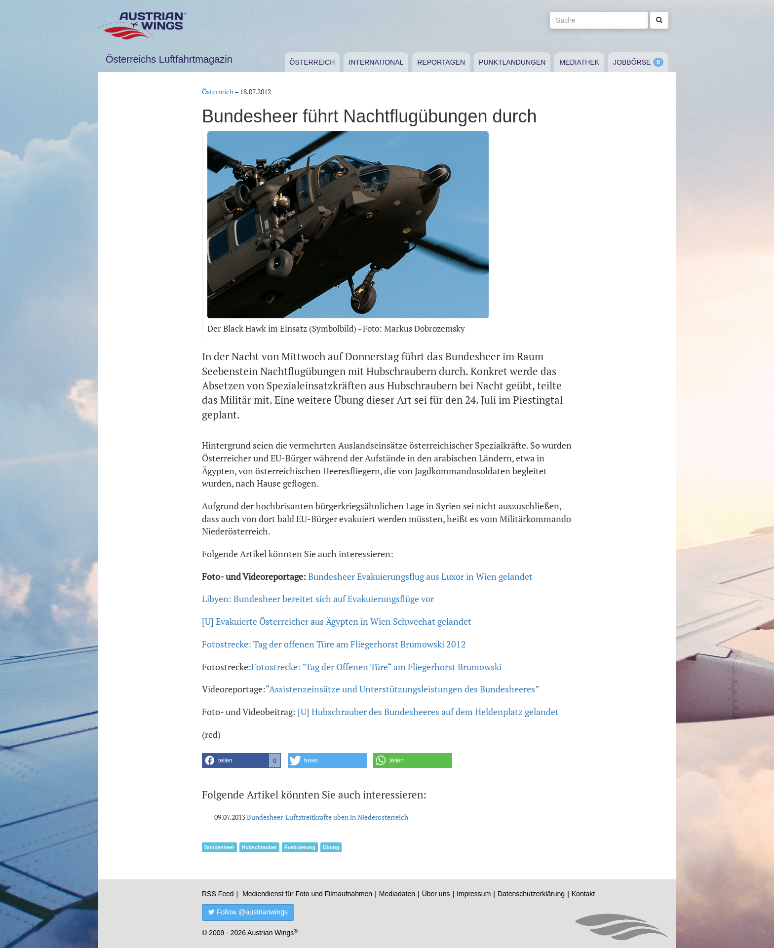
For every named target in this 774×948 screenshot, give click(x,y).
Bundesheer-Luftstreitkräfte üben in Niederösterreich (327, 817)
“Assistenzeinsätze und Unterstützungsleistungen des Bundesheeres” (403, 689)
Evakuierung (299, 847)
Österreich (312, 62)
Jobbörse (632, 62)
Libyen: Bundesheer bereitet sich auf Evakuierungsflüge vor (318, 599)
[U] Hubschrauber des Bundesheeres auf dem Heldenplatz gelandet (428, 712)
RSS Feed (218, 894)
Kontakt (583, 894)
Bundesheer (219, 847)
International (375, 62)
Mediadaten (397, 894)
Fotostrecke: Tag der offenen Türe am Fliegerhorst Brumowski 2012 (334, 644)
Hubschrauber (259, 847)
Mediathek (579, 62)
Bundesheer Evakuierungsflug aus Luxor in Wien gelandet (420, 576)
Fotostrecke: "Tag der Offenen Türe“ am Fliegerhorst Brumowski (376, 667)
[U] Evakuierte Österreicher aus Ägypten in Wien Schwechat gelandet (336, 621)
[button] (241, 760)
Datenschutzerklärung (531, 894)
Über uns (436, 894)
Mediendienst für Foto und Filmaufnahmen (307, 894)
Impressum (474, 894)
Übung (331, 847)
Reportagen (441, 62)
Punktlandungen (512, 62)
